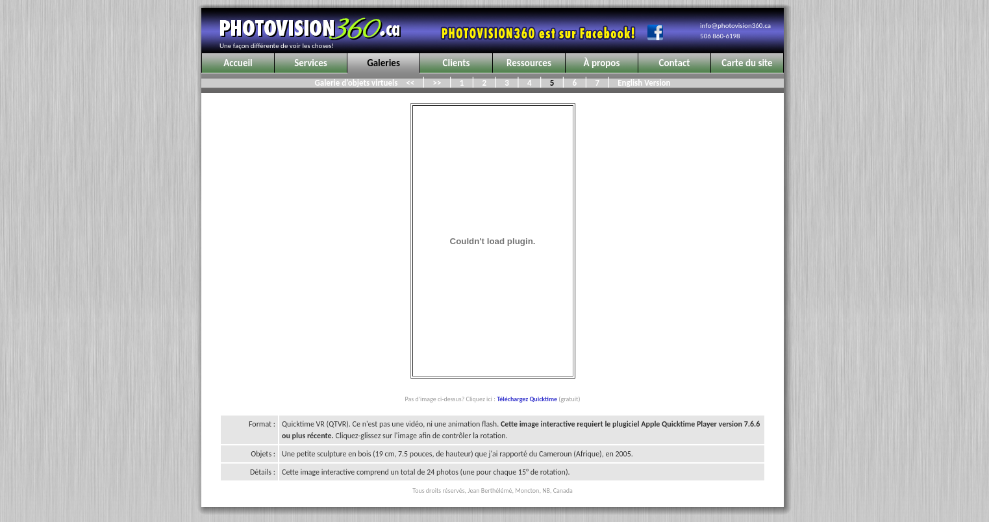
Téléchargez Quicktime (527, 399)
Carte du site (746, 63)
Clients (456, 63)
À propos (602, 63)
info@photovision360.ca (735, 25)
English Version (642, 83)
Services (310, 63)
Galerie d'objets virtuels (356, 83)
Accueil (238, 63)
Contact (674, 63)
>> (437, 83)
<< (410, 83)
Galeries (383, 63)
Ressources (529, 63)
